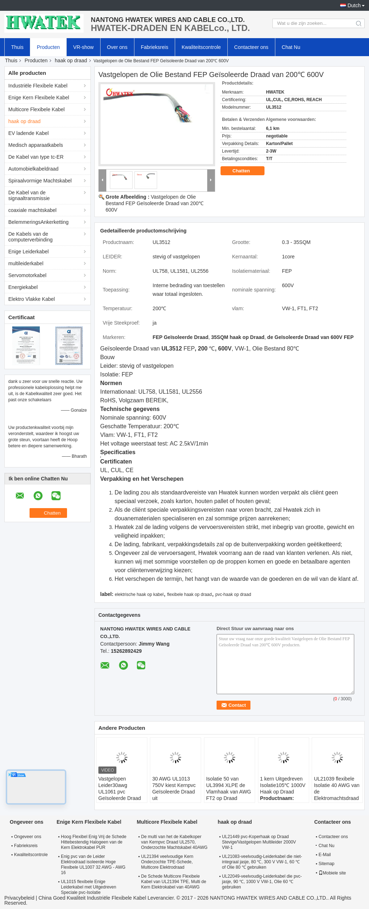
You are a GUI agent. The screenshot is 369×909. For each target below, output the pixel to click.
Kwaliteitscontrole (201, 47)
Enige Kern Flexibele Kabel (38, 97)
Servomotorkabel (27, 275)
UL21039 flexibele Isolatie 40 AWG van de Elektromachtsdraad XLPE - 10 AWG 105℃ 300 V (336, 795)
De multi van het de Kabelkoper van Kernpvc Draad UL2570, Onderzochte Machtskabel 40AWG (174, 842)
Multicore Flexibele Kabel (36, 109)
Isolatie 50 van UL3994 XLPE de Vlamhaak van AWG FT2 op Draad (228, 788)
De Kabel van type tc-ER (35, 157)
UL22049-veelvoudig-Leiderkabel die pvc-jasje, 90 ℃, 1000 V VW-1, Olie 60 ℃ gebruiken (262, 882)
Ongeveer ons (27, 836)
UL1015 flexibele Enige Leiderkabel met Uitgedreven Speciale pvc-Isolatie (88, 887)
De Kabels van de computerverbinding (30, 237)
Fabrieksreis (154, 47)
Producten (48, 47)
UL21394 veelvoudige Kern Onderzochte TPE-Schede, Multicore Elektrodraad (167, 862)
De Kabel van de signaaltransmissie (29, 195)
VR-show (83, 47)
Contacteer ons (251, 47)
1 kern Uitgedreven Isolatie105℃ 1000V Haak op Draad (283, 785)
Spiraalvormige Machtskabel (40, 181)
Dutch (354, 5)
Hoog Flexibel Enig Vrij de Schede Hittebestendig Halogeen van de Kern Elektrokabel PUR (93, 842)
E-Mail (325, 854)
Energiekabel (23, 287)
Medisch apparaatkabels (35, 145)
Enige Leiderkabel (28, 251)
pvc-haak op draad (233, 594)
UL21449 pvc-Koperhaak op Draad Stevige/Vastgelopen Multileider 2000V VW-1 (259, 842)
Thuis (17, 47)
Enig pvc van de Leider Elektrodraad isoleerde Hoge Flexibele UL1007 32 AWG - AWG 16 (93, 864)
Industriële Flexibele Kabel (37, 86)
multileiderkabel (25, 263)
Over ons (117, 47)
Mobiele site (332, 873)
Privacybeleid (19, 898)
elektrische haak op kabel (139, 594)
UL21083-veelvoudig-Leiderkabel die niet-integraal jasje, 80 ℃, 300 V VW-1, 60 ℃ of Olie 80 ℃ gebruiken (262, 862)
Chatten (246, 171)
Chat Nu (291, 47)
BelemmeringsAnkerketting (38, 222)
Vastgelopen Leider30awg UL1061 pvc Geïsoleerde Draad (119, 788)
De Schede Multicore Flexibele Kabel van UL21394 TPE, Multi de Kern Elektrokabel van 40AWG (173, 882)
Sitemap (326, 863)
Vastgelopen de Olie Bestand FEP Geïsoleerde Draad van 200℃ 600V (155, 203)
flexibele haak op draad (189, 594)
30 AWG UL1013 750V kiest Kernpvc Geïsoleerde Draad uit (174, 788)
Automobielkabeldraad (33, 169)
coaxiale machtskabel (32, 210)
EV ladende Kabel (28, 133)
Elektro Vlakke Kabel (31, 299)
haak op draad (71, 60)
